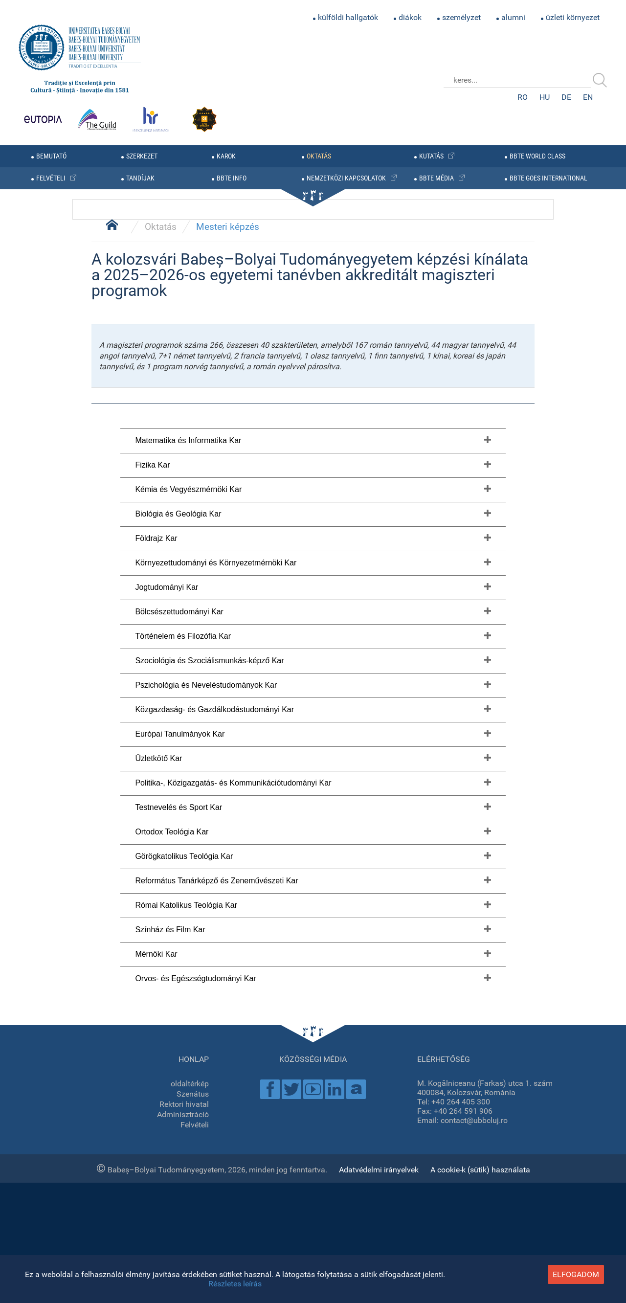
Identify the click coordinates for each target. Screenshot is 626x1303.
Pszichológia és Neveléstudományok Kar (206, 1185)
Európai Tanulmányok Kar (179, 1234)
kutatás (431, 156)
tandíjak (140, 178)
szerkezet (141, 156)
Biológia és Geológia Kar (178, 1014)
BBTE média (436, 178)
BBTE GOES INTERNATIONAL (548, 178)
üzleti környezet (573, 17)
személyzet (461, 17)
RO (522, 97)
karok (226, 156)
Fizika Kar (152, 965)
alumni (513, 17)
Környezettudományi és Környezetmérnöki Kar (215, 1063)
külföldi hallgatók (348, 17)
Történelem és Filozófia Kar (183, 1136)
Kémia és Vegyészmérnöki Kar (188, 990)
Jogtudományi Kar (166, 1087)
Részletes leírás (235, 1283)
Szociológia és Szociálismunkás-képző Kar (209, 1161)
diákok (410, 17)
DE (566, 97)
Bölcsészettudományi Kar (179, 1112)
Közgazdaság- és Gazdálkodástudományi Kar (214, 1210)
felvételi (51, 178)
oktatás (319, 156)
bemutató (51, 156)
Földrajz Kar (156, 1038)
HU (544, 97)
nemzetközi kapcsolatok (346, 178)
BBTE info (231, 178)
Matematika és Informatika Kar (188, 941)
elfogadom (576, 1274)
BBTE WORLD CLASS (537, 156)
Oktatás (161, 727)
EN (588, 97)
